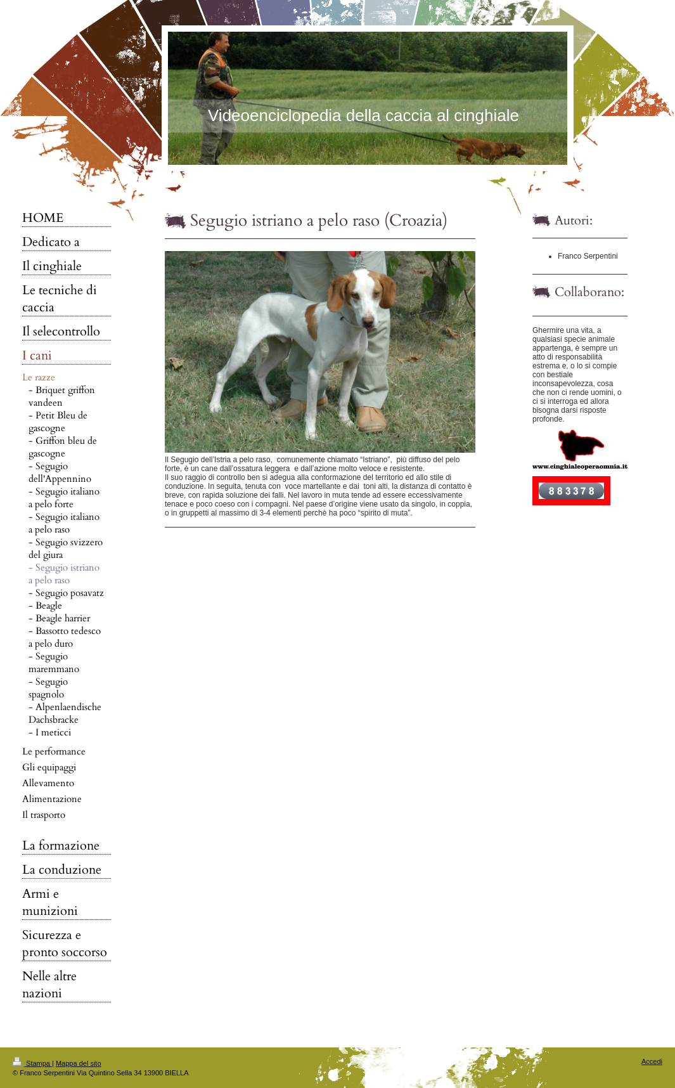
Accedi (651, 1061)
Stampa (32, 1063)
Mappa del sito (78, 1063)
